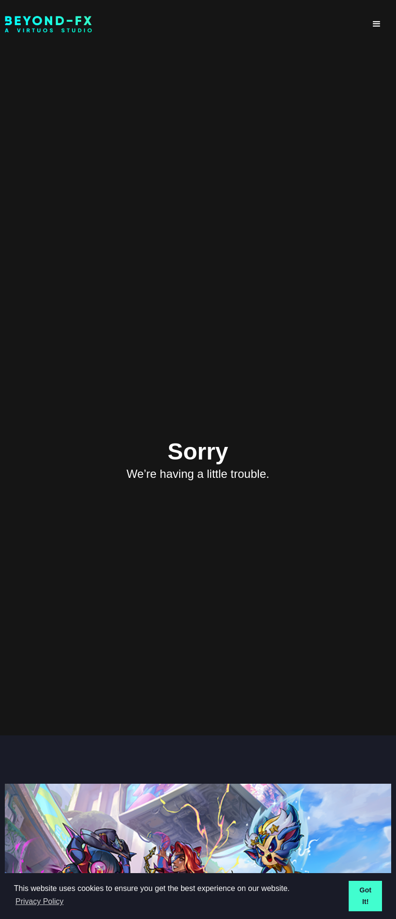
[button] (376, 24)
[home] (183, 24)
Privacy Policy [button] (39, 901)
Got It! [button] (365, 895)
